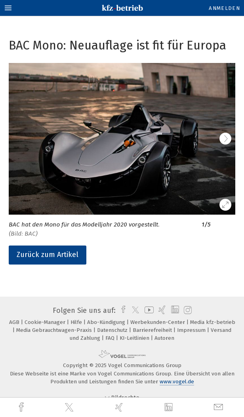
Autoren (164, 338)
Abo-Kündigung (107, 322)
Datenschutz (113, 330)
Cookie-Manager (46, 322)
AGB (15, 322)
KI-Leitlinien (135, 338)
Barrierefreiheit (153, 330)
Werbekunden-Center (158, 322)
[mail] (219, 407)
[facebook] (22, 407)
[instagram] (187, 310)
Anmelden (224, 8)
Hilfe (77, 322)
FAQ (110, 338)
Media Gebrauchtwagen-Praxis (54, 330)
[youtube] (148, 310)
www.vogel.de (177, 381)
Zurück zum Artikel (47, 254)
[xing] (120, 407)
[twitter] (70, 407)
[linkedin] (169, 407)
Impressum (192, 330)
